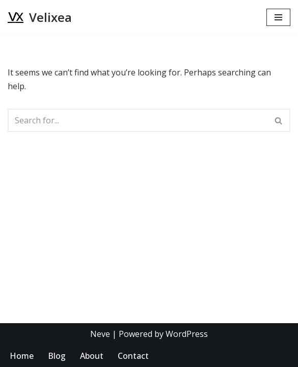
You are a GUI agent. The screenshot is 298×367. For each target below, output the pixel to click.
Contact (133, 355)
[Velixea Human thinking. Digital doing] (40, 17)
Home (22, 355)
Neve (100, 333)
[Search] (137, 120)
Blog (57, 355)
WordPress (187, 333)
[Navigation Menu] (278, 17)
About (91, 355)
